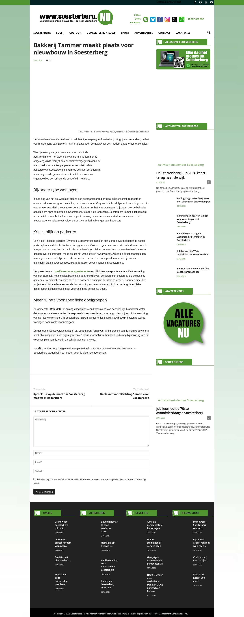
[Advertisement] (183, 94)
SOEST (60, 32)
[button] (209, 33)
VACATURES (183, 32)
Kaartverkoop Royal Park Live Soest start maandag (193, 270)
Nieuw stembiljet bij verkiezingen (154, 543)
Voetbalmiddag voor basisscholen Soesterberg (109, 564)
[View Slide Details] (91, 363)
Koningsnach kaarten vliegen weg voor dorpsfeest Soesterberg (192, 219)
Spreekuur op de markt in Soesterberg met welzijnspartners (59, 396)
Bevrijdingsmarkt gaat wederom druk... (109, 526)
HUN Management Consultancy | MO (171, 613)
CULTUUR (75, 32)
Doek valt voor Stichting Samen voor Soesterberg (124, 396)
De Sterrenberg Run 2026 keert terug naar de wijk (180, 175)
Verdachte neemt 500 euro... (199, 578)
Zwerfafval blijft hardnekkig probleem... (61, 579)
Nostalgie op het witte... (108, 544)
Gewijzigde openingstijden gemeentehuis (155, 560)
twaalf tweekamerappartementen (72, 271)
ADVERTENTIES (144, 32)
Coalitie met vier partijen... (62, 558)
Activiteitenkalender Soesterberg (181, 165)
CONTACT (164, 32)
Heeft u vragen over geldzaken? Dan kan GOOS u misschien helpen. (155, 583)
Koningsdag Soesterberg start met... (107, 584)
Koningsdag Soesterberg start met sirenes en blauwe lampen (193, 200)
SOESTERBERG (42, 32)
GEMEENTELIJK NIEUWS (101, 32)
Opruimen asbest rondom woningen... (63, 543)
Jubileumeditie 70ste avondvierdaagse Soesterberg (193, 253)
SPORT (125, 32)
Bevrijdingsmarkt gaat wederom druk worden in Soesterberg (191, 237)
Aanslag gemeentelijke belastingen (155, 525)
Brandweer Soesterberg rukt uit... (61, 525)
